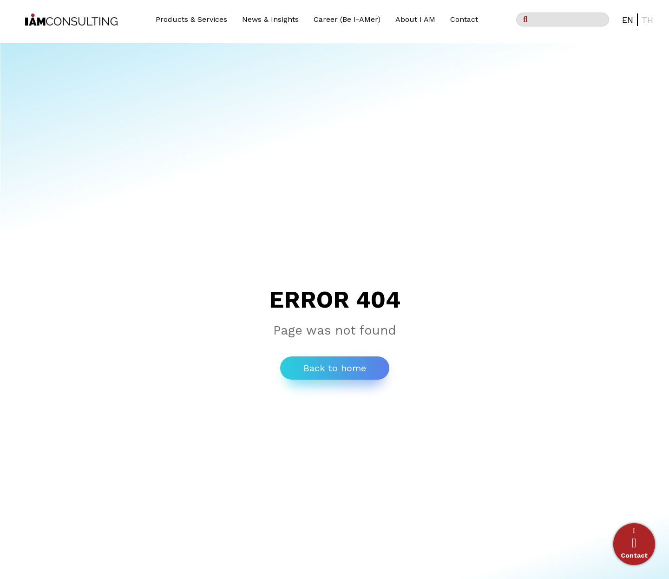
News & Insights (270, 19)
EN (627, 20)
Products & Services (191, 19)
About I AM (415, 19)
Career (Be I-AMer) (347, 19)
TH (647, 20)
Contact (464, 19)
